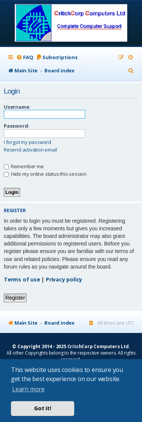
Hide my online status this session (45, 173)
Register (15, 298)
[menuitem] (24, 57)
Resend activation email (30, 150)
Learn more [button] (28, 389)
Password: (16, 125)
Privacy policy (64, 279)
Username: (17, 106)
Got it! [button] (42, 408)
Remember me (24, 166)
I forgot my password (27, 142)
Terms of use (22, 279)
